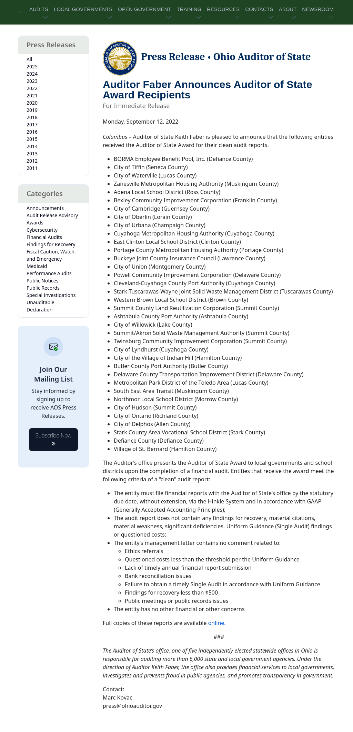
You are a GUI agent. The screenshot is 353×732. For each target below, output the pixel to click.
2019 (32, 110)
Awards (35, 222)
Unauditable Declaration (40, 306)
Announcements (45, 208)
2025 (32, 66)
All (29, 59)
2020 (32, 102)
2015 (32, 139)
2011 (32, 168)
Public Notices (42, 280)
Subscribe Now (54, 438)
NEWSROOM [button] (318, 9)
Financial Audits (44, 237)
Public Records (43, 288)
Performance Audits (49, 273)
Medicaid (37, 266)
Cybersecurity (42, 230)
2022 (32, 88)
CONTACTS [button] (259, 9)
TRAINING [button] (189, 9)
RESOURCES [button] (223, 9)
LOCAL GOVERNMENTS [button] (83, 9)
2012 (32, 160)
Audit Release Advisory (52, 215)
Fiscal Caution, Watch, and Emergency (51, 255)
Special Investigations (51, 295)
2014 (32, 146)
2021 (32, 95)
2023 (32, 81)
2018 (32, 117)
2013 (32, 153)
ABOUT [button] (288, 9)
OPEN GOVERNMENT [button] (144, 9)
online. (217, 623)
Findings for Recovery (51, 244)
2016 (32, 131)
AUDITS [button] (38, 9)
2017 (32, 124)
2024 (32, 73)
